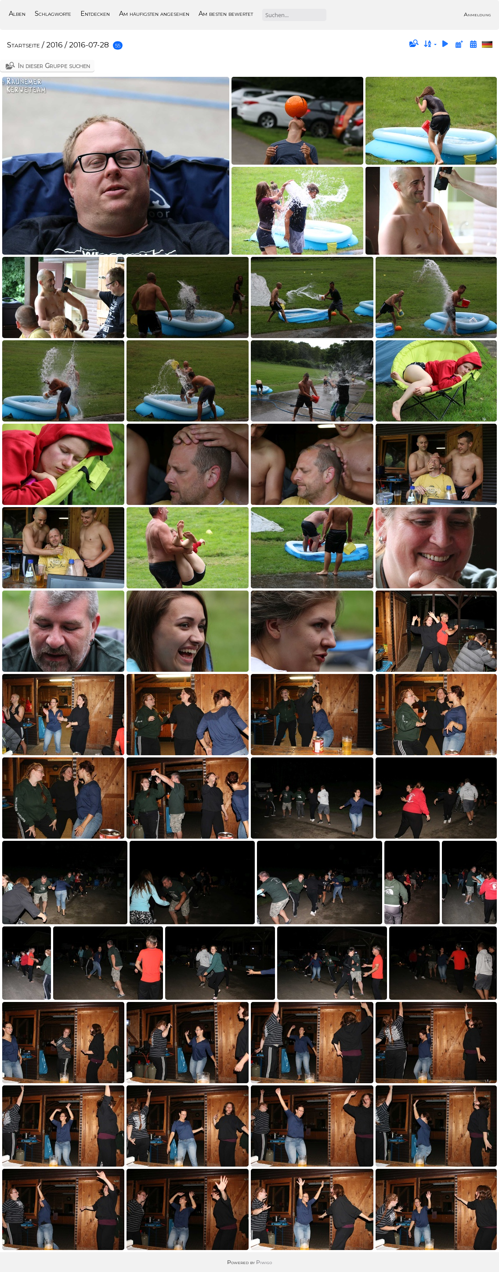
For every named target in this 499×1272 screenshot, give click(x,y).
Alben (17, 14)
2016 (54, 44)
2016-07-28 (89, 44)
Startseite (23, 44)
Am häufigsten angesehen (154, 14)
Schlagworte (53, 14)
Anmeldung (477, 14)
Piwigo (264, 1262)
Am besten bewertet (226, 14)
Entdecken (95, 14)
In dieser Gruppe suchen (54, 65)
